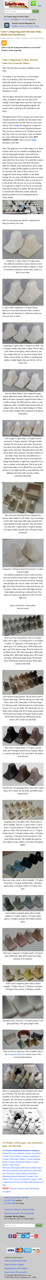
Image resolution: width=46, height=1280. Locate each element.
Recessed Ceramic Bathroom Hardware (22, 1173)
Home (6, 1198)
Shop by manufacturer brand (15, 1261)
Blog (37, 26)
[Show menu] (6, 25)
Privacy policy (21, 1272)
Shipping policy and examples (15, 1268)
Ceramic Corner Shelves (11, 1156)
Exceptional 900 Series (17, 1054)
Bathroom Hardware (7, 38)
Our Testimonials (27, 1213)
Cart (39, 6)
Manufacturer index (12, 1213)
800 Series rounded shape (31, 1168)
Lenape (16, 125)
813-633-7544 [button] (8, 19)
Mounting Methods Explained (13, 1176)
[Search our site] (18, 11)
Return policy (9, 1272)
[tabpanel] (23, 18)
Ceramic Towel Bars (33, 1153)
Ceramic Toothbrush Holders (20, 1162)
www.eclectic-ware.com (19, 1198)
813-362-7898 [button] (23, 19)
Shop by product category (14, 1264)
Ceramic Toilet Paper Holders (13, 1159)
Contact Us (22, 26)
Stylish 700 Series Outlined (12, 1153)
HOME (14, 26)
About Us (30, 26)
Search (35, 11)
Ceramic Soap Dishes (31, 1156)
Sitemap (26, 1209)
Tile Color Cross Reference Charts (23, 1179)
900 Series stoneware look (12, 1171)
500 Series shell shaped (11, 1168)
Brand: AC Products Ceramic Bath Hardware (29, 38)
